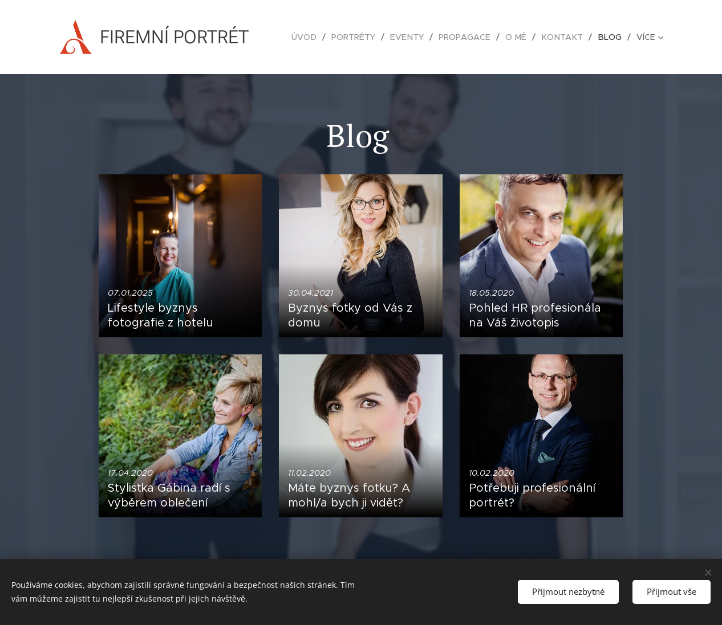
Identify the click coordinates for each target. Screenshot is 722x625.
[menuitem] (315, 37)
